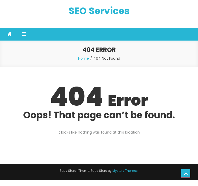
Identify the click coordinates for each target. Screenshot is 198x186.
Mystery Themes (125, 170)
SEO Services (99, 11)
